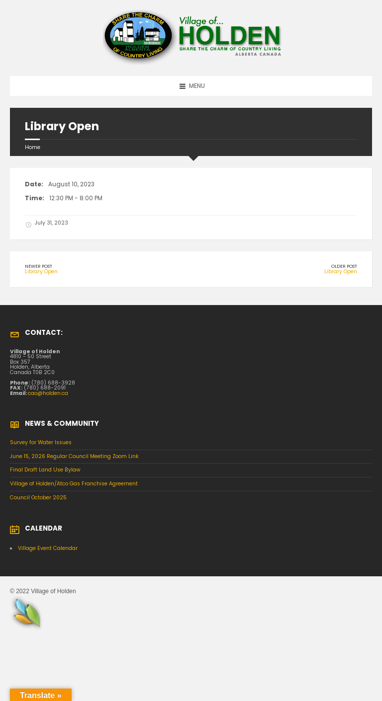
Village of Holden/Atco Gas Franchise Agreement (74, 483)
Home (32, 147)
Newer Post (38, 266)
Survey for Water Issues (41, 442)
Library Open (41, 271)
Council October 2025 (38, 497)
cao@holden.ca (48, 393)
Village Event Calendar (48, 548)
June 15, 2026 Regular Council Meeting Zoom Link (74, 456)
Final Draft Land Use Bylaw (45, 469)
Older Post (344, 266)
